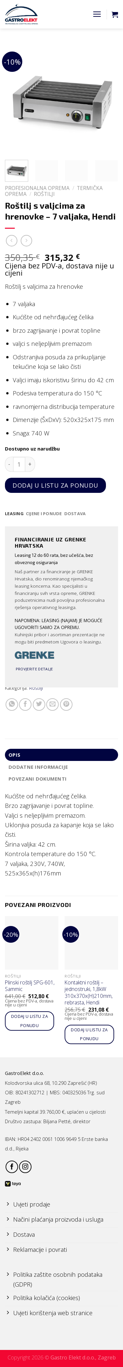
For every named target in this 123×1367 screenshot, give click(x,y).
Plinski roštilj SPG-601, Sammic (29, 986)
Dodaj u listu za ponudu (55, 485)
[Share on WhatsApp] (12, 704)
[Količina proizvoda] (19, 464)
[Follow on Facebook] (12, 1167)
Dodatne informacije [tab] (38, 767)
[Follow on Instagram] (25, 1167)
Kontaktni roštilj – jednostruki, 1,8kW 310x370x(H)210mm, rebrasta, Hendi (89, 992)
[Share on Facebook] (25, 704)
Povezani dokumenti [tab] (38, 778)
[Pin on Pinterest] (66, 704)
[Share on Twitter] (39, 704)
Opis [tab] (14, 754)
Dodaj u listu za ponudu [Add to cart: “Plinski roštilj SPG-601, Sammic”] (29, 1021)
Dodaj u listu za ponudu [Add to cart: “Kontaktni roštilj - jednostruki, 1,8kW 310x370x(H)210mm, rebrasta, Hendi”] (89, 1034)
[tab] (14, 513)
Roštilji (44, 194)
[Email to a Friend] (52, 704)
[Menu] (97, 14)
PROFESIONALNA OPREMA (37, 188)
